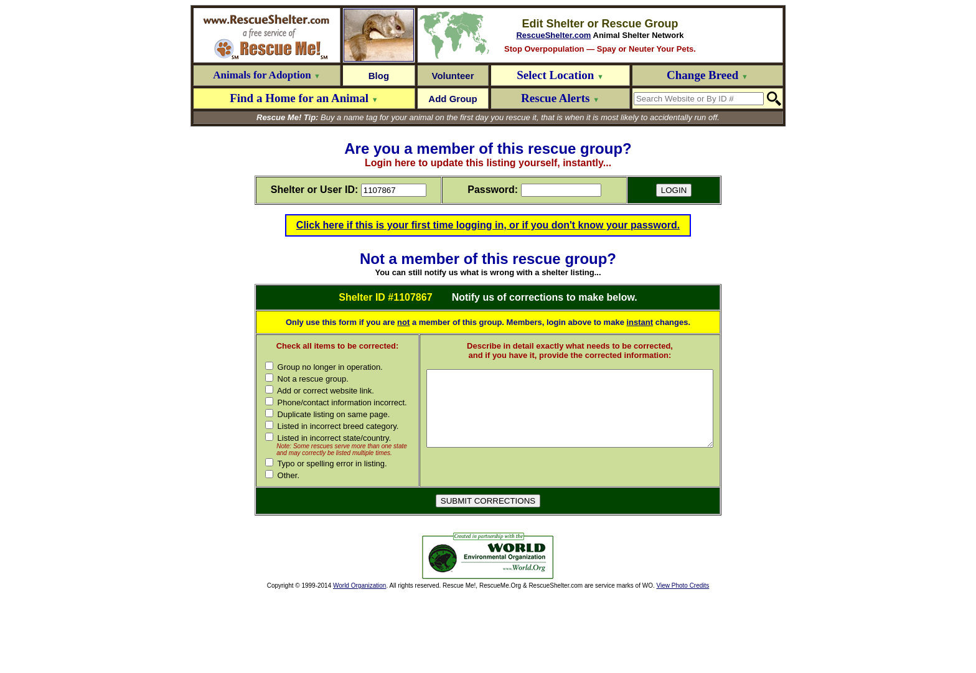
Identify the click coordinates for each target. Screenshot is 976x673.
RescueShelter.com (553, 35)
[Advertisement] (330, 635)
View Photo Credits (682, 664)
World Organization (359, 664)
